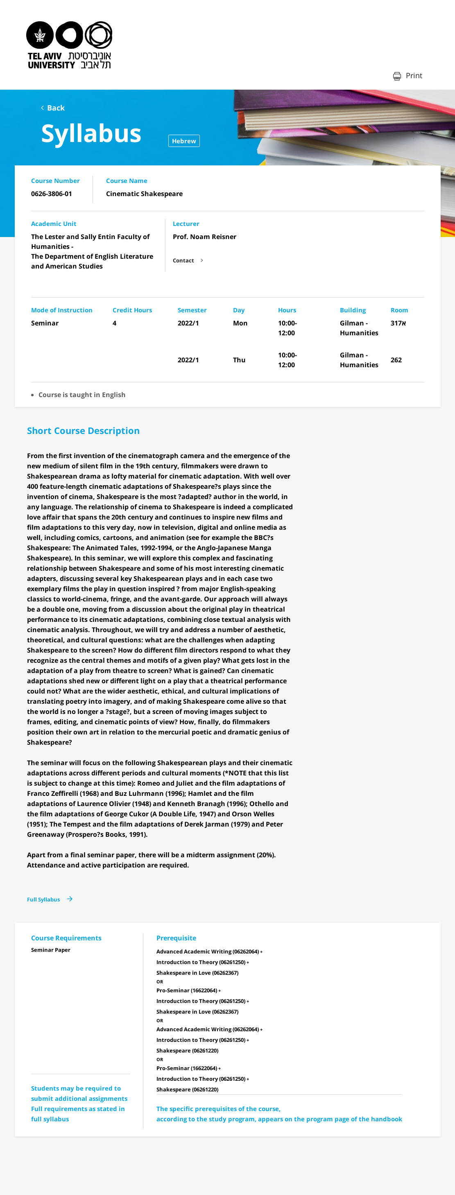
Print (413, 75)
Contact (183, 260)
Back (56, 108)
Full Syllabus (43, 899)
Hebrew (184, 141)
